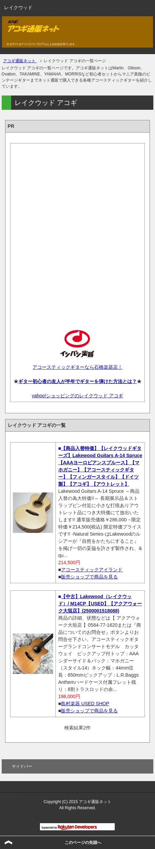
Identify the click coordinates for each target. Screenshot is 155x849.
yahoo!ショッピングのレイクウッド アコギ (77, 395)
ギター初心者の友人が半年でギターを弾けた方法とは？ (77, 381)
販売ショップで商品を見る (89, 576)
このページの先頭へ (83, 842)
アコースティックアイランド (92, 569)
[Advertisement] (77, 231)
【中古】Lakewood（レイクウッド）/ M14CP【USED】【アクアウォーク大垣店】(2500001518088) (100, 603)
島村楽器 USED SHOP (85, 703)
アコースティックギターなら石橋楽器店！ (77, 367)
